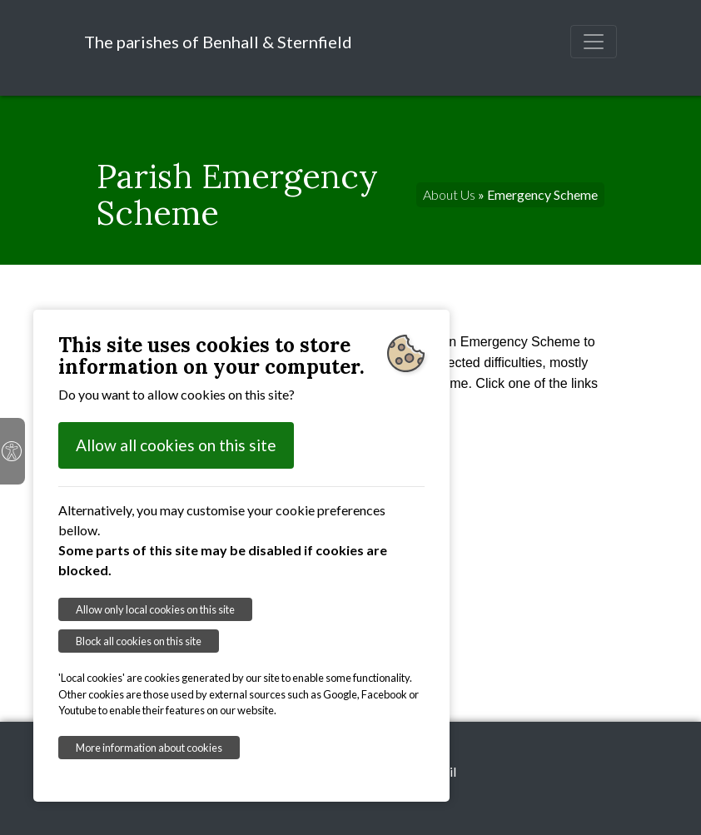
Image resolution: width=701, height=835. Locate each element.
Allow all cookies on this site (176, 445)
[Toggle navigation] (593, 41)
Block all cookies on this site (138, 641)
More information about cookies (149, 747)
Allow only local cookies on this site (155, 609)
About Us (449, 194)
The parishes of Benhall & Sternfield (218, 42)
